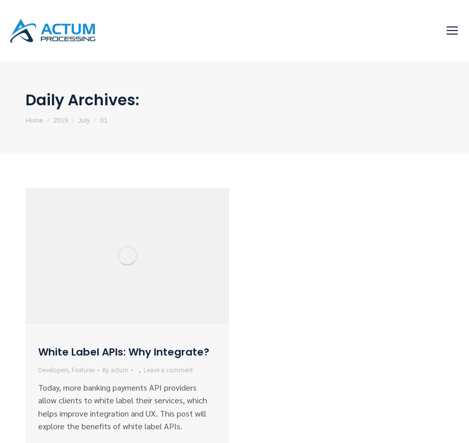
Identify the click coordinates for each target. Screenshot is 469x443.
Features (83, 370)
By (115, 370)
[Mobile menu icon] (452, 30)
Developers (53, 370)
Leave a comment (168, 370)
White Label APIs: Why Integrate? (123, 352)
